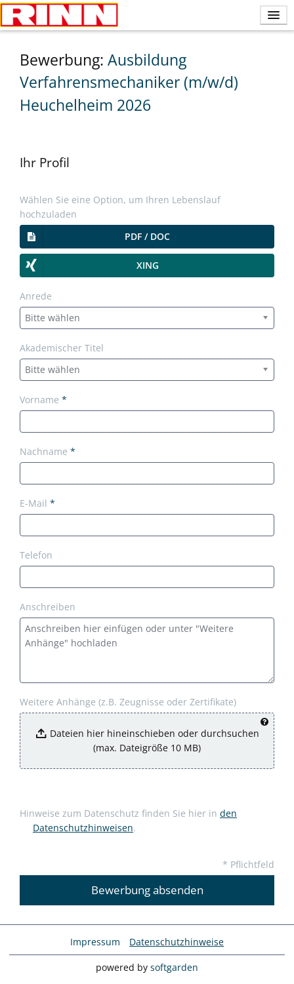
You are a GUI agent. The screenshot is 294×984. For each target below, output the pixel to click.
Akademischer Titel (62, 348)
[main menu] (273, 15)
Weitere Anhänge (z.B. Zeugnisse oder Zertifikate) (128, 702)
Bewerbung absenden (147, 889)
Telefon (36, 555)
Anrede (36, 296)
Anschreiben (47, 606)
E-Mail (37, 503)
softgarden (174, 967)
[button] (147, 236)
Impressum (95, 941)
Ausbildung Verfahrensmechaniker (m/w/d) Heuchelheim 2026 (129, 82)
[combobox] (147, 318)
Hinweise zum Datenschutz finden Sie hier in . (128, 820)
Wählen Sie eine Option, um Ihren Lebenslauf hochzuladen (120, 206)
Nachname (47, 451)
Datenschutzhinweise (176, 941)
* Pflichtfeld (248, 864)
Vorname (43, 399)
